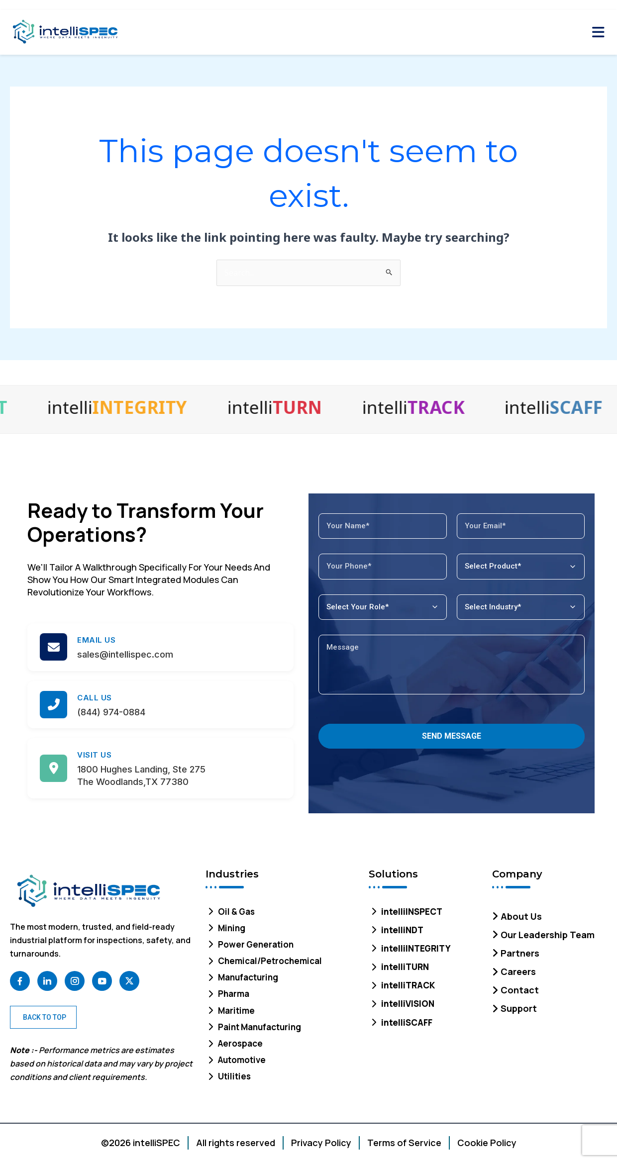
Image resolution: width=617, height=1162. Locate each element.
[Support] (549, 1006)
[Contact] (549, 987)
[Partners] (549, 951)
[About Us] (549, 914)
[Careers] (549, 969)
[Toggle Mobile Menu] (598, 32)
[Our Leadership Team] (549, 932)
